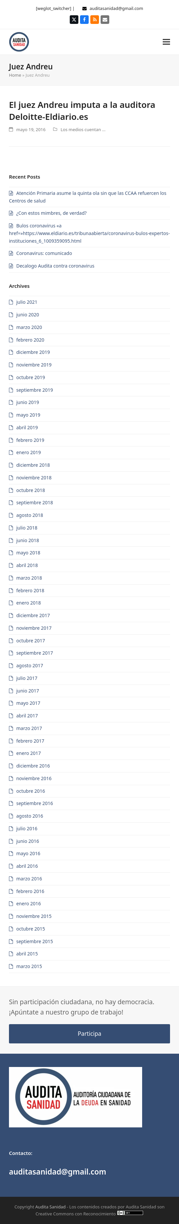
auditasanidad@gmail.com (116, 8)
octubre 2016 (30, 791)
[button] (166, 41)
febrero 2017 (30, 741)
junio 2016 (27, 841)
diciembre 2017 (33, 615)
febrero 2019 (30, 440)
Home (15, 75)
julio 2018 (27, 528)
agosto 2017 (29, 665)
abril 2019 (27, 427)
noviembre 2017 (33, 628)
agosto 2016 (29, 816)
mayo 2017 (28, 703)
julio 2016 (27, 828)
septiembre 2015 (34, 941)
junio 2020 (27, 314)
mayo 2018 (28, 552)
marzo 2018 (29, 578)
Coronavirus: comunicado (44, 253)
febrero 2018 (30, 590)
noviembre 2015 (33, 916)
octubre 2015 (30, 929)
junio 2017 (27, 691)
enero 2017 (28, 753)
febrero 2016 (30, 891)
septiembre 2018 (34, 502)
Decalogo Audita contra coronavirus (55, 266)
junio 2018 (27, 540)
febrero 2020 (30, 340)
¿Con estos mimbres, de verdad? (51, 213)
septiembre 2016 (34, 803)
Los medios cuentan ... (82, 129)
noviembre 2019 (33, 365)
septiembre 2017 (34, 653)
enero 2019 (28, 452)
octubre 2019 (30, 377)
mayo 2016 (28, 853)
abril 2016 (27, 866)
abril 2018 (27, 565)
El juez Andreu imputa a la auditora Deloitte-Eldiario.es (82, 110)
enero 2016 (28, 903)
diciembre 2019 (33, 352)
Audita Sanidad (50, 1207)
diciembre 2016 (33, 766)
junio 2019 (27, 402)
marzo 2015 (29, 966)
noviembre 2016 (33, 778)
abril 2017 (27, 715)
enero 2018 (28, 603)
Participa (89, 1033)
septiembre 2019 (34, 390)
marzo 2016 (29, 878)
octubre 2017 (30, 640)
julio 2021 (27, 302)
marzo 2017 (29, 728)
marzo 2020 (29, 327)
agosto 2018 (29, 515)
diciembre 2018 (33, 465)
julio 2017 (27, 678)
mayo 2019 (28, 415)
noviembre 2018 (33, 477)
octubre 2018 (30, 490)
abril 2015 (27, 953)
